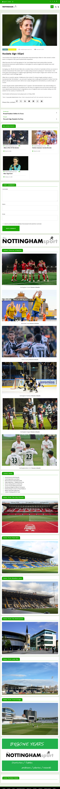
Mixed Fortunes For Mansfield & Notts (13, 475)
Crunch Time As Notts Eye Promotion (13, 480)
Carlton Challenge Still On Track (12, 486)
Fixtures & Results (35, 282)
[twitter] (20, 101)
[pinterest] (33, 101)
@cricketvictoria (13, 97)
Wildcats (29, 784)
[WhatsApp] (37, 101)
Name (30, 205)
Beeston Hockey (47, 782)
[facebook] (16, 101)
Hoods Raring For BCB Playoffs (12, 472)
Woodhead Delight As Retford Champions (15, 481)
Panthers (40, 782)
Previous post (6, 111)
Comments (30, 194)
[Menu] (52, 6)
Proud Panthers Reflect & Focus (11, 113)
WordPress (28, 786)
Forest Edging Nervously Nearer (12, 474)
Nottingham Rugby (21, 782)
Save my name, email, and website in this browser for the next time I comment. (23, 219)
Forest (4, 782)
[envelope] (29, 101)
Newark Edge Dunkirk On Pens (11, 118)
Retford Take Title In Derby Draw (12, 484)
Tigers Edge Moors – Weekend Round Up (14, 477)
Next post (5, 116)
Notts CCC (29, 782)
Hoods (54, 782)
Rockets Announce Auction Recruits (42, 147)
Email (30, 214)
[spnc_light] (58, 7)
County (8, 782)
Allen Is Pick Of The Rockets (11, 147)
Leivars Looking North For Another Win (13, 478)
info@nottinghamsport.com (26, 49)
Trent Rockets (12, 49)
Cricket (5, 49)
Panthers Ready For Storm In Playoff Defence (15, 483)
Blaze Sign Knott (8, 172)
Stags (13, 782)
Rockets (34, 782)
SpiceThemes (44, 786)
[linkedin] (25, 101)
